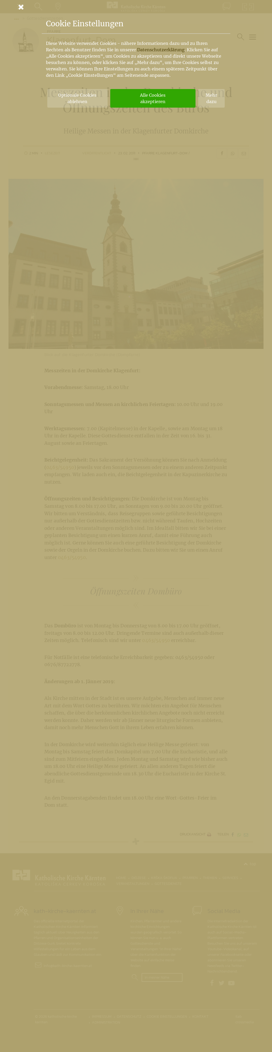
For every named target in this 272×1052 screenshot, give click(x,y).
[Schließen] (136, 7)
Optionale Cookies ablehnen (77, 98)
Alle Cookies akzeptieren (152, 98)
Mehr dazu (211, 98)
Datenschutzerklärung (161, 49)
